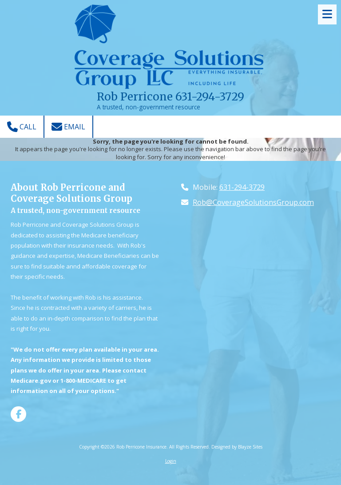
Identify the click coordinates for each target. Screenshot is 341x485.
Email (68, 126)
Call (21, 126)
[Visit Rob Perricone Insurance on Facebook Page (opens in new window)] (18, 414)
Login (170, 461)
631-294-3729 (242, 187)
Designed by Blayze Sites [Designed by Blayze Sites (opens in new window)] (236, 447)
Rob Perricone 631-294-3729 (170, 97)
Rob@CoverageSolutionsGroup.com (253, 202)
